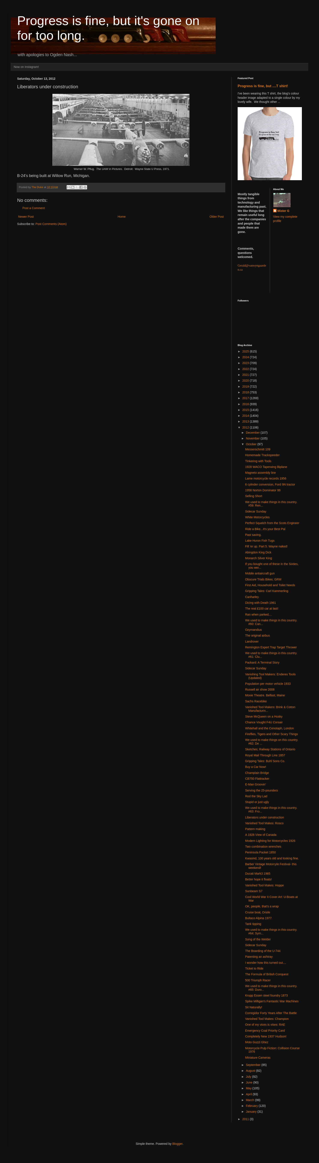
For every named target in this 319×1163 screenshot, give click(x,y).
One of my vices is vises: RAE (265, 1024)
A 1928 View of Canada (260, 834)
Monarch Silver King (258, 558)
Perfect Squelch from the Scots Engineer (272, 523)
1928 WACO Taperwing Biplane (266, 467)
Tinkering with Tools (258, 461)
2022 (246, 369)
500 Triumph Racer (258, 980)
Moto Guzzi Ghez (256, 1042)
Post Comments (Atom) (51, 224)
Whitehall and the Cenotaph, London (269, 728)
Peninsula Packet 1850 (260, 852)
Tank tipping (253, 924)
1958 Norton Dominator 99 (262, 490)
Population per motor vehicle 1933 (268, 683)
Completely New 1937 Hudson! (265, 1036)
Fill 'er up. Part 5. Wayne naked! (266, 546)
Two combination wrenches (263, 846)
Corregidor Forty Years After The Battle (271, 1013)
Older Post (217, 216)
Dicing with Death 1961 (260, 602)
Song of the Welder (258, 939)
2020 (246, 380)
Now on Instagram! (26, 67)
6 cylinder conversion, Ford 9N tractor (270, 484)
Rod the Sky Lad (256, 796)
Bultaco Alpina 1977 (258, 918)
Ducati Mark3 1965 (257, 873)
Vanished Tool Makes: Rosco (264, 823)
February (252, 1106)
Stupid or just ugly (257, 802)
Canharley (252, 597)
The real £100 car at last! (261, 608)
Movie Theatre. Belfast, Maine (265, 695)
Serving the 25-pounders (261, 790)
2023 (246, 363)
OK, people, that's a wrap (262, 906)
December (253, 432)
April (249, 1094)
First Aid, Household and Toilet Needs (270, 585)
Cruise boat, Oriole (257, 912)
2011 (246, 1119)
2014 (246, 415)
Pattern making (255, 829)
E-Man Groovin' (255, 784)
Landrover (252, 641)
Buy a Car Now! (255, 767)
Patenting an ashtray (259, 956)
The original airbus (257, 635)
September (253, 1065)
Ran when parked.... (258, 614)
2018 (246, 392)
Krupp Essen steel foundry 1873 (266, 995)
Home (121, 216)
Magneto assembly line (260, 472)
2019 (246, 386)
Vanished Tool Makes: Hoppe (264, 885)
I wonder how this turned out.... (265, 962)
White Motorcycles (257, 517)
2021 (246, 374)
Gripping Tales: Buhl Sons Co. (265, 761)
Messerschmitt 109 (257, 449)
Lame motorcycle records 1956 (265, 478)
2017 (246, 398)
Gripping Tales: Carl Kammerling (266, 591)
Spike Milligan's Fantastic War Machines (272, 1001)
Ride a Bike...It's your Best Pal (265, 529)
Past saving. (253, 535)
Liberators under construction (264, 817)
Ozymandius (253, 629)
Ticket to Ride (254, 968)
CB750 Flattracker (257, 778)
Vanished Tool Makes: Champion (267, 1019)
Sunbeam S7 (253, 891)
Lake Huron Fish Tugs (259, 540)
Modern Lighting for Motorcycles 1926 (270, 840)
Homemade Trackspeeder (262, 455)
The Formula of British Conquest (266, 974)
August (251, 1070)
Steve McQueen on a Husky (263, 716)
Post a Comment (33, 208)
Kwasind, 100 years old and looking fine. (272, 858)
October (251, 444)
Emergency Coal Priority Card (265, 1030)
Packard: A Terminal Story (262, 662)
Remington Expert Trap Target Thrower (271, 647)
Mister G (283, 211)
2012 (246, 427)
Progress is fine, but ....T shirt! (263, 86)
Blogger (177, 1143)
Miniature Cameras (257, 1057)
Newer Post (26, 216)
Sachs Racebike (256, 701)
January (251, 1111)
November (253, 438)
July (249, 1076)
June (249, 1082)
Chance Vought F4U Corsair (264, 722)
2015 (246, 410)
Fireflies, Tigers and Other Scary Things (271, 734)
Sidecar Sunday (255, 511)
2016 (246, 404)
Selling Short (253, 496)
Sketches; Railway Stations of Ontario (270, 749)
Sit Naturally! (253, 1007)
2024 (246, 357)
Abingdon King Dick (258, 552)
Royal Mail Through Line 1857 (265, 755)
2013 (246, 421)
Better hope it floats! (258, 879)
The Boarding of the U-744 (262, 951)
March (250, 1100)
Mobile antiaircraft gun (260, 573)
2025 (246, 351)
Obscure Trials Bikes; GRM (263, 579)
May (249, 1088)
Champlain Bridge (257, 773)
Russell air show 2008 (259, 689)
